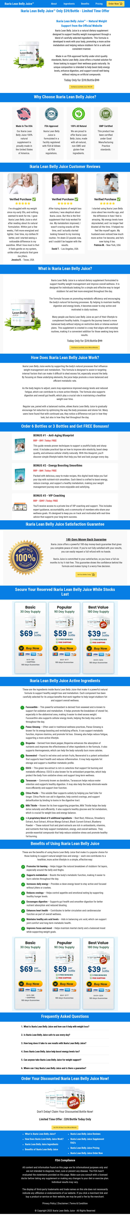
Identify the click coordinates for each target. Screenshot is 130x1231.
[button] (65, 1030)
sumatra (53, 1222)
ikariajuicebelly (72, 1226)
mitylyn (29, 1226)
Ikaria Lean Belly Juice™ (19, 3)
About (54, 3)
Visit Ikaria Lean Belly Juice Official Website (84, 349)
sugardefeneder (74, 1222)
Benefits (85, 3)
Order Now (116, 3)
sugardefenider (89, 1222)
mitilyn (24, 1222)
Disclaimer (63, 1208)
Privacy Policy (49, 1208)
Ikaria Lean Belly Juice (64, 1215)
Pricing (99, 3)
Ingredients (69, 3)
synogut (44, 1222)
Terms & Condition (79, 1208)
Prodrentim (39, 1226)
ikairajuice (50, 1226)
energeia (60, 1226)
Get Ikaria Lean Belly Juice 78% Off (81, 87)
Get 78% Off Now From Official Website (65, 1132)
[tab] (65, 1030)
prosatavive (34, 1222)
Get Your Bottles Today (86, 577)
